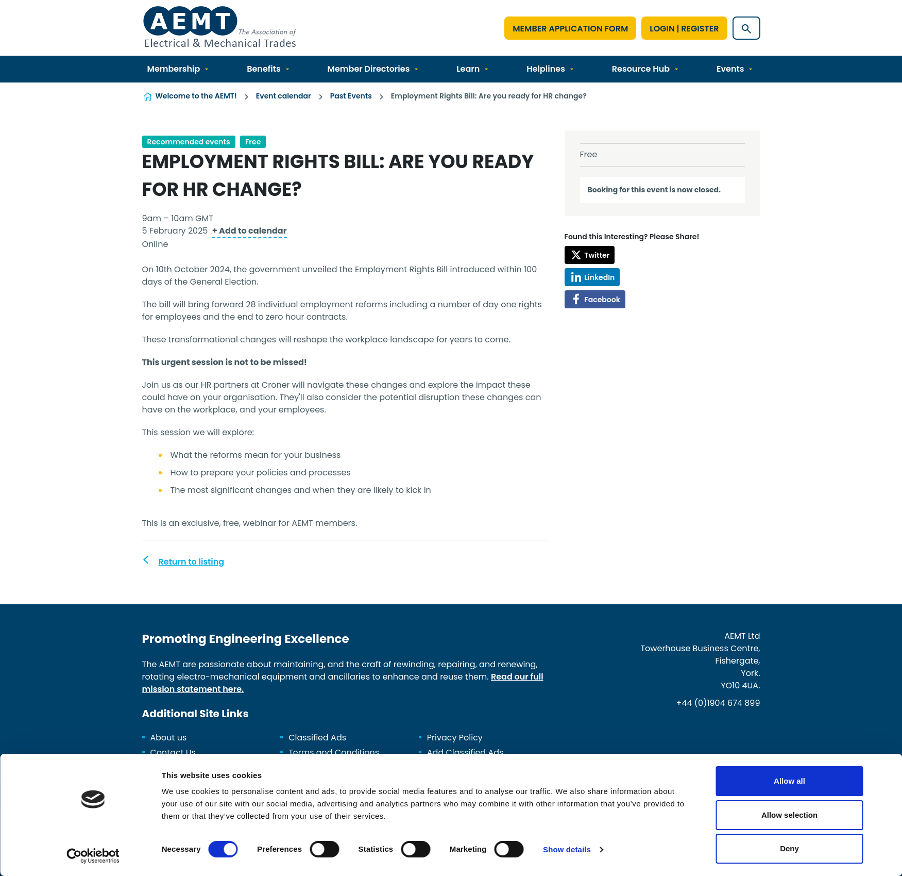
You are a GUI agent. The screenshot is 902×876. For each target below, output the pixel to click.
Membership (173, 69)
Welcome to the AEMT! (196, 96)
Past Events (351, 96)
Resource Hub (641, 69)
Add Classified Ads (465, 752)
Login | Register (684, 29)
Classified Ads (317, 737)
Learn (468, 69)
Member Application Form (570, 29)
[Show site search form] (746, 28)
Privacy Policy (455, 737)
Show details (567, 849)
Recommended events (188, 142)
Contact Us (173, 752)
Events (730, 69)
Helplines (545, 69)
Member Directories (369, 69)
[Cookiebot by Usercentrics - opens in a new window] (93, 856)
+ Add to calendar (249, 231)
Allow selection (789, 815)
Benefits (264, 69)
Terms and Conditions (333, 752)
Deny (789, 848)
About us (168, 737)
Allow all (789, 780)
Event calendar (283, 96)
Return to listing (192, 562)
